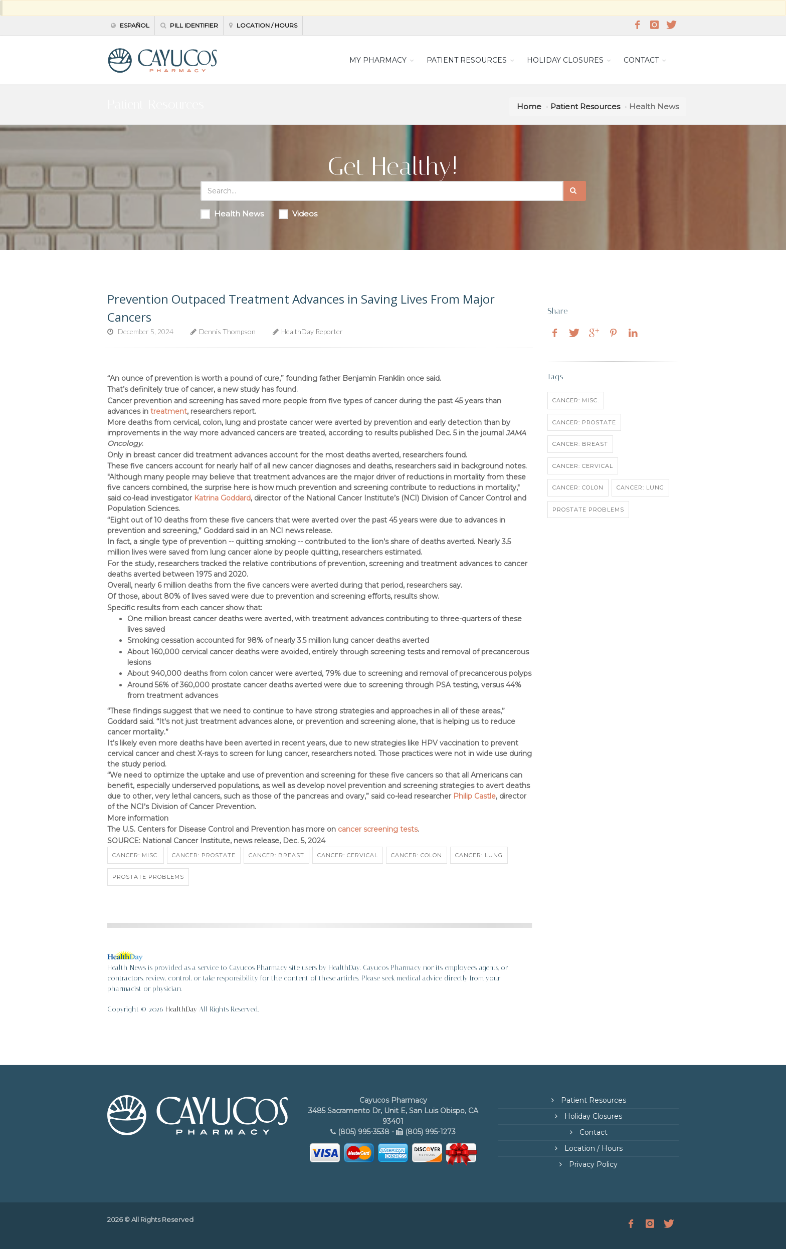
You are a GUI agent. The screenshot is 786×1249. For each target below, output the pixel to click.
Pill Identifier (189, 25)
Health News (232, 214)
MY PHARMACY (378, 60)
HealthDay (181, 1009)
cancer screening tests (378, 829)
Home (529, 106)
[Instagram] (654, 25)
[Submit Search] (574, 191)
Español (130, 25)
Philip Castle (474, 796)
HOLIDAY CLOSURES (565, 60)
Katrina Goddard (222, 498)
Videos (298, 214)
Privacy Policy (592, 1164)
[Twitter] (671, 25)
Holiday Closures (592, 1116)
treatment (168, 411)
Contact (592, 1132)
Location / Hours (263, 25)
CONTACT (641, 60)
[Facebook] (637, 25)
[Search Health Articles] (382, 191)
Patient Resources (585, 106)
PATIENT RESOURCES (467, 60)
